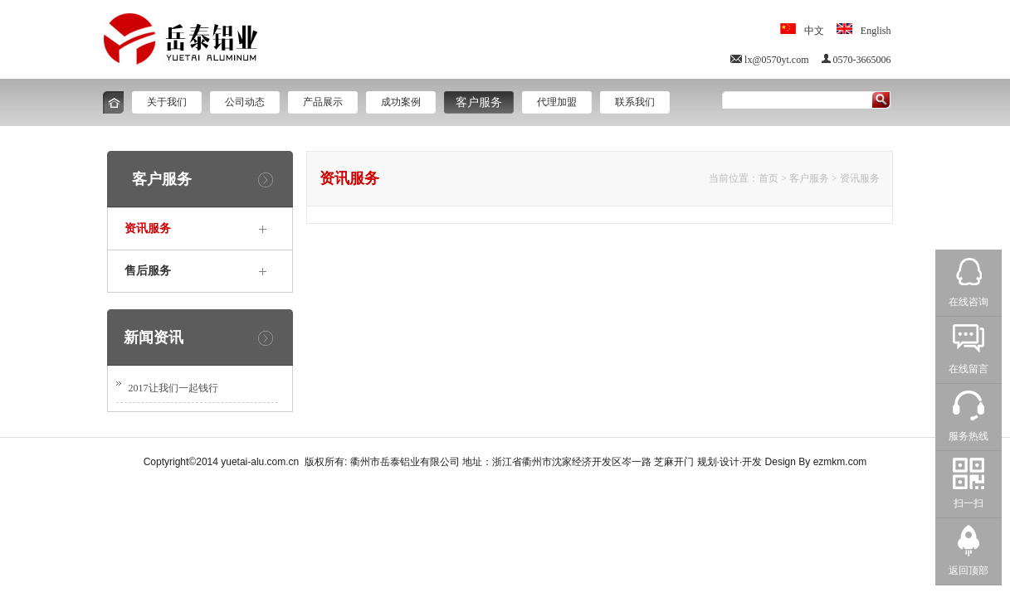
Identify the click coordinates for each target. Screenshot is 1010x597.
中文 (814, 30)
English (876, 30)
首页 (768, 178)
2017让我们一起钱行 (173, 388)
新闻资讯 (153, 337)
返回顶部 (968, 570)
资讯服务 (860, 178)
